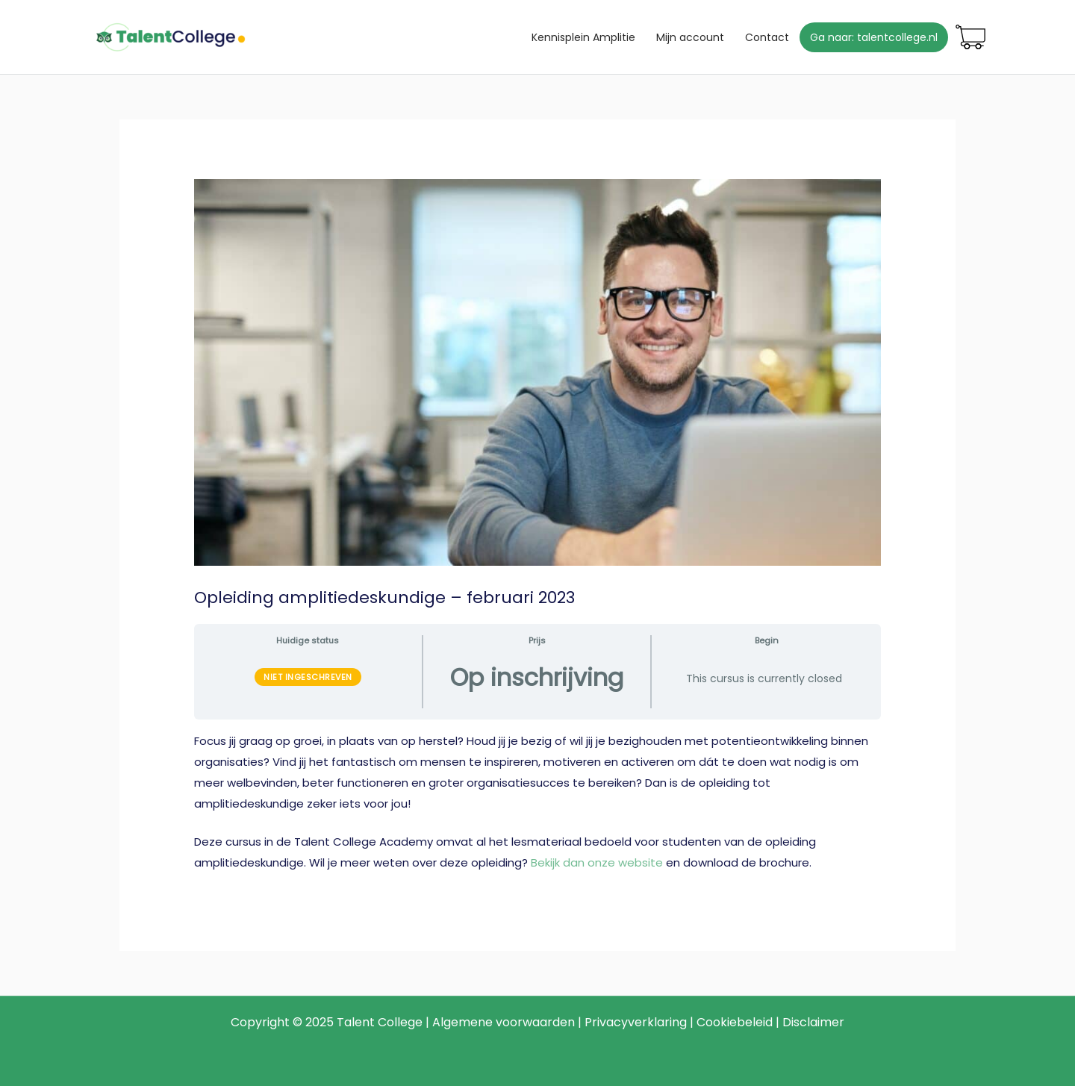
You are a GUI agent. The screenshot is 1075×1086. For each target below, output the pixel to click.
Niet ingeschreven (308, 677)
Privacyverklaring (636, 1022)
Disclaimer (813, 1022)
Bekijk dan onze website (597, 862)
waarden (549, 1022)
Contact (767, 37)
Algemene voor (477, 1022)
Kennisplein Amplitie (583, 37)
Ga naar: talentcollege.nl (874, 37)
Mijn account (690, 37)
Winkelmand (970, 37)
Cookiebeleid (735, 1022)
